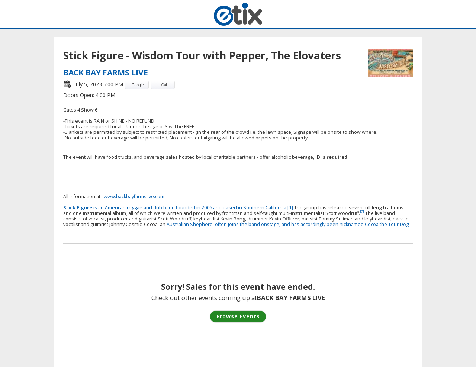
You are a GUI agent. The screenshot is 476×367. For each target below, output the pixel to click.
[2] (362, 211)
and (147, 208)
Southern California (264, 208)
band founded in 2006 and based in (202, 208)
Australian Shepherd (190, 224)
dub (157, 208)
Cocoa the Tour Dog (387, 224)
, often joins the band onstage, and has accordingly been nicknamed (289, 224)
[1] (290, 208)
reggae (134, 208)
